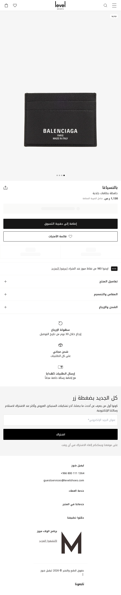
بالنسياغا (110, 187)
